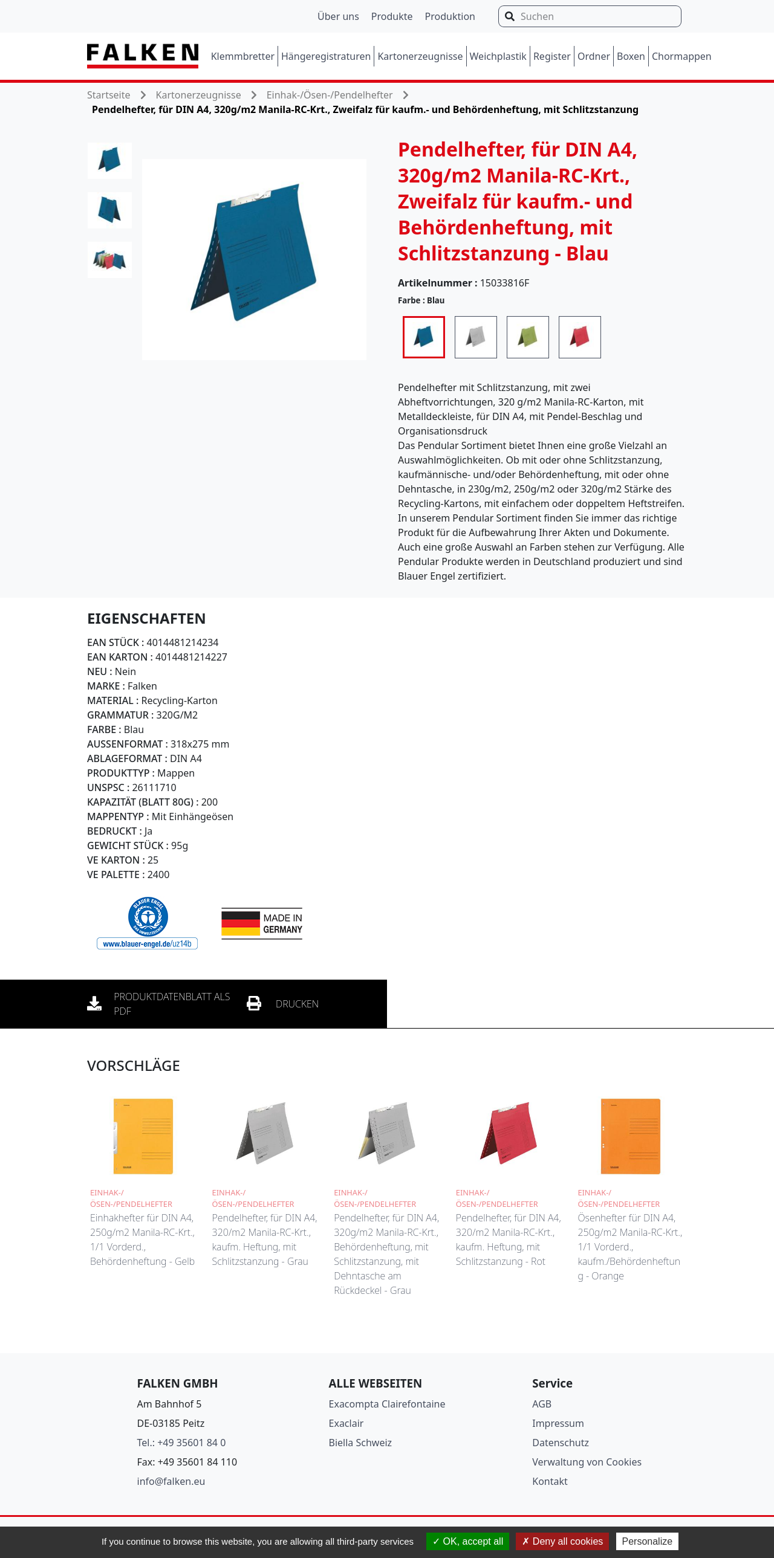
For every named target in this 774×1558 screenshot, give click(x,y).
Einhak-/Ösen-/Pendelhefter (330, 95)
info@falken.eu (171, 1481)
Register (552, 56)
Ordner (593, 56)
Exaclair (346, 1423)
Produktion (450, 16)
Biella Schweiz (360, 1442)
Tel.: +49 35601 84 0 (181, 1442)
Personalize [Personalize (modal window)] (647, 1541)
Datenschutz (560, 1442)
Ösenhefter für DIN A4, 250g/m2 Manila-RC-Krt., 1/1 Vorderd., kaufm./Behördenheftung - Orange (629, 1246)
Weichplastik (498, 56)
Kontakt (550, 1481)
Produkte (392, 16)
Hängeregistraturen (326, 56)
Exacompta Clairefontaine (387, 1404)
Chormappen (682, 56)
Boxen (631, 56)
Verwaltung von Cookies (587, 1462)
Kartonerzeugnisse (420, 56)
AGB (541, 1404)
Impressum (558, 1423)
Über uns (338, 16)
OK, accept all (467, 1541)
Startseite (109, 95)
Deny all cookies (562, 1541)
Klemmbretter (243, 56)
